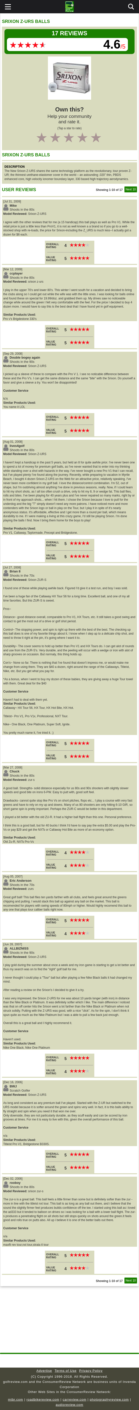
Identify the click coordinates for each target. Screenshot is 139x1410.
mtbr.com (15, 1399)
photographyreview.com (109, 1399)
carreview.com (74, 1399)
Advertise (44, 1371)
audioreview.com (69, 1405)
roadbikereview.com (42, 1399)
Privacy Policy (91, 1371)
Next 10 (131, 189)
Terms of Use (66, 1371)
